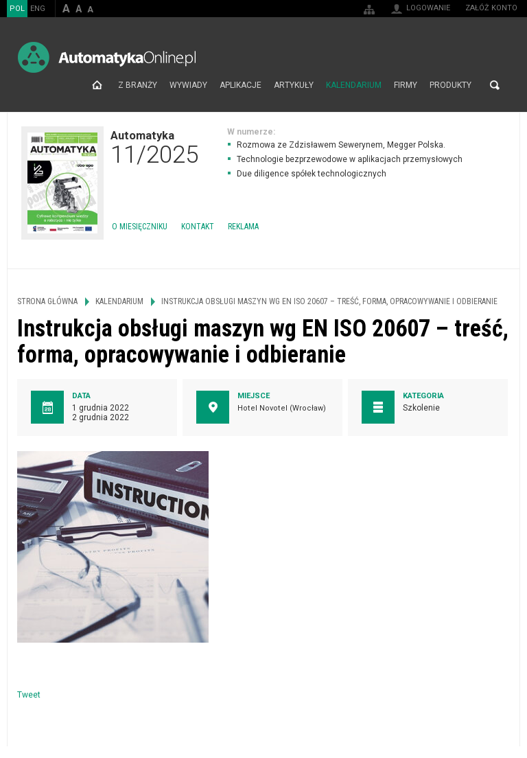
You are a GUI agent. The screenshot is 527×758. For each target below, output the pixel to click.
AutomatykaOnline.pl (107, 57)
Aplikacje (240, 85)
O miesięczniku (139, 226)
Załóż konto (491, 7)
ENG (37, 8)
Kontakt (197, 226)
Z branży (137, 85)
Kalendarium (354, 85)
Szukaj (494, 85)
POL (17, 8)
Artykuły (294, 85)
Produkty (450, 85)
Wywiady (188, 85)
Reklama (243, 226)
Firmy (405, 85)
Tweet (28, 695)
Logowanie (428, 7)
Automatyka (154, 147)
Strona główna (97, 85)
